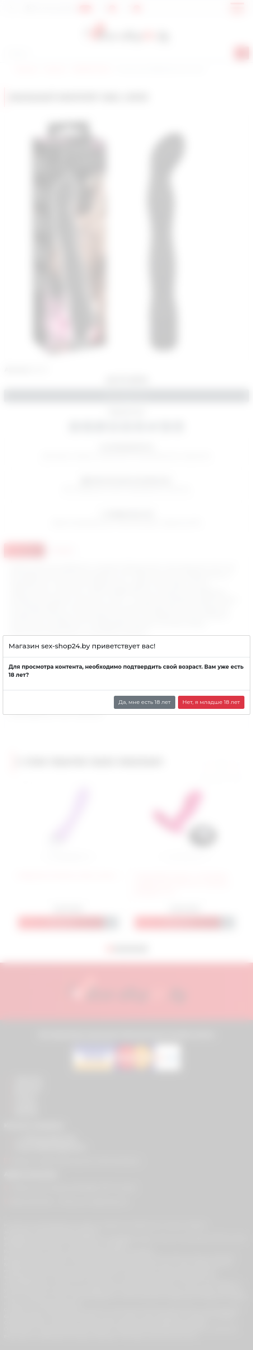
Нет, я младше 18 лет (211, 701)
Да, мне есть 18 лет (144, 701)
